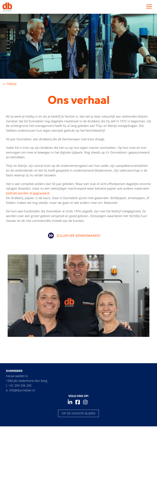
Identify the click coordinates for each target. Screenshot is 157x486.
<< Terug (9, 84)
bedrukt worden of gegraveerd (27, 193)
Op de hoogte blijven (78, 413)
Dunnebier (14, 371)
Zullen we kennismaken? (78, 235)
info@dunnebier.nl (22, 390)
